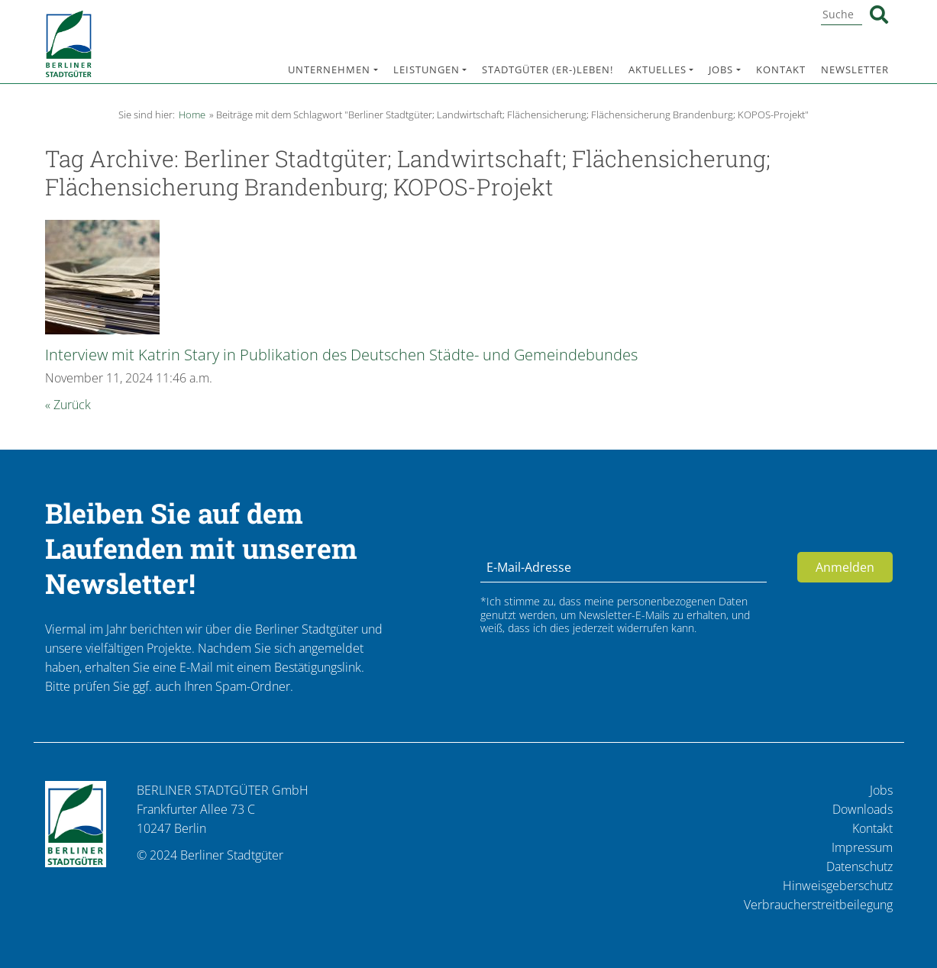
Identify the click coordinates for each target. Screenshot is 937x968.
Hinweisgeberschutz (838, 885)
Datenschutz (859, 866)
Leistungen (426, 69)
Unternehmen (329, 69)
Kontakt (781, 69)
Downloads (862, 809)
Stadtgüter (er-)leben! (547, 69)
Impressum (862, 847)
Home (192, 114)
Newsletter (855, 69)
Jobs (721, 69)
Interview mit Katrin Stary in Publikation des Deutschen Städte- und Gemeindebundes (341, 354)
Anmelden (845, 567)
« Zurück (68, 404)
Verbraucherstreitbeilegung (818, 904)
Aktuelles (657, 69)
